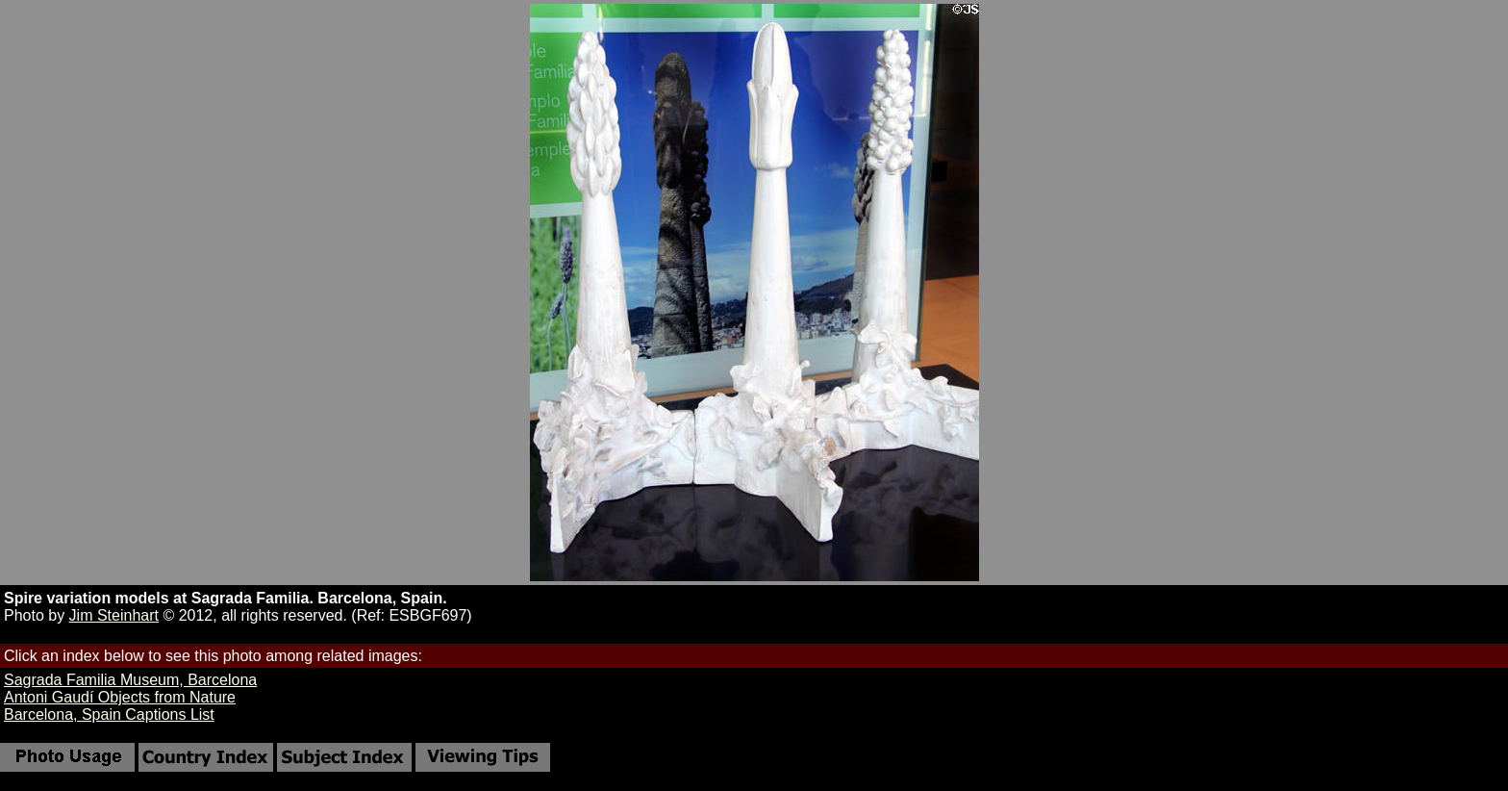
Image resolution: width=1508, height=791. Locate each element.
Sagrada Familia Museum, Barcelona (130, 680)
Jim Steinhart (114, 615)
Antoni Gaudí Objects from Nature (120, 697)
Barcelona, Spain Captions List (109, 714)
